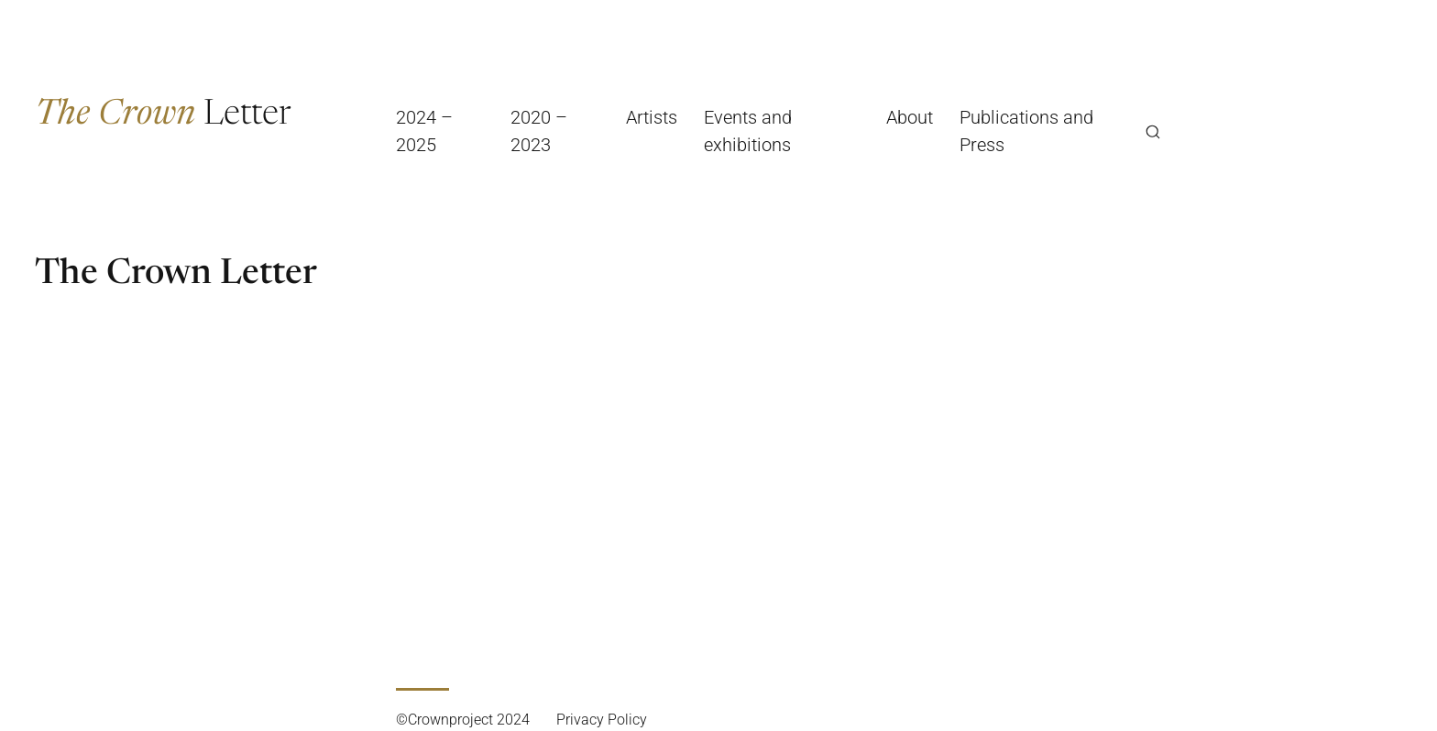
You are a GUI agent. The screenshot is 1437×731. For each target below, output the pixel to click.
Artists (651, 117)
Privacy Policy (601, 719)
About (909, 117)
